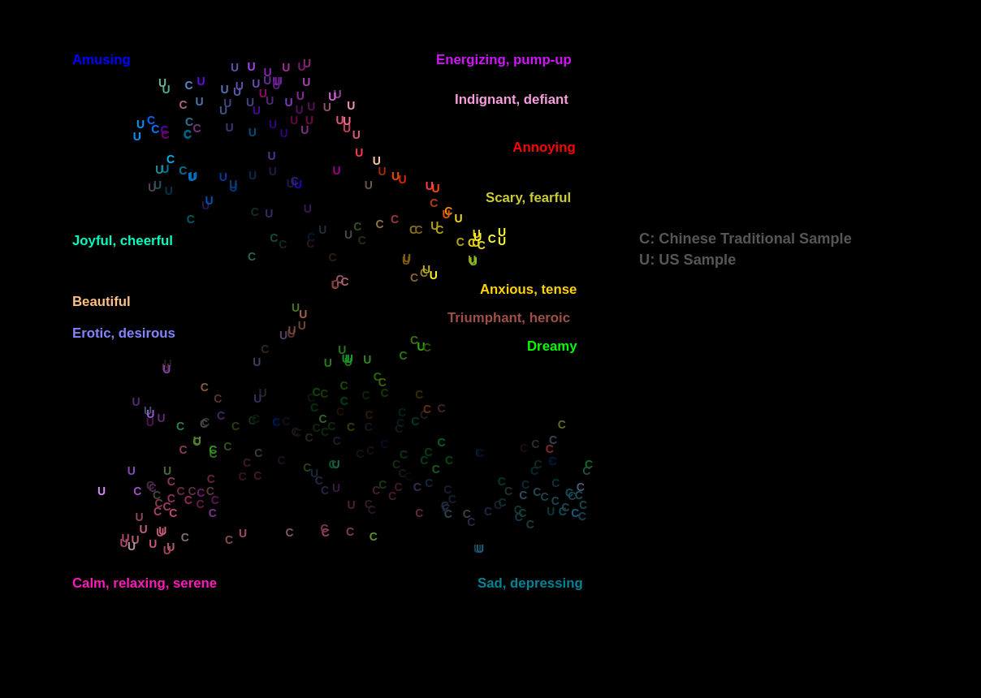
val (22, 19)
